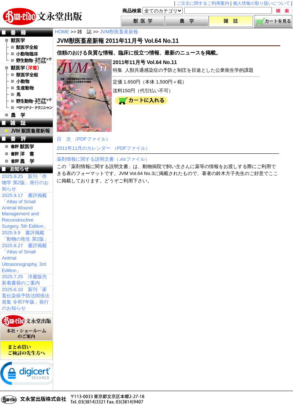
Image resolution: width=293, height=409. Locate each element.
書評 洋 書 (26, 153)
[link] (29, 375)
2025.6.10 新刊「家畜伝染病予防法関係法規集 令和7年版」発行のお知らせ (25, 299)
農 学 (26, 115)
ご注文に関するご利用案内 (203, 3)
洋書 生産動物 (26, 88)
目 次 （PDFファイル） (84, 139)
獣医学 (143, 21)
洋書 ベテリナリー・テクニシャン (26, 107)
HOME (62, 31)
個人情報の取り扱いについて (261, 3)
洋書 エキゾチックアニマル (26, 101)
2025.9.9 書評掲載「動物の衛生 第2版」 (25, 236)
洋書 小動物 (26, 81)
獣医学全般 (26, 47)
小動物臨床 (26, 54)
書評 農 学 (26, 161)
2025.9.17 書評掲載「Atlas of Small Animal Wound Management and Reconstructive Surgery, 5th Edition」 (25, 211)
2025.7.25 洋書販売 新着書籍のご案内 (24, 280)
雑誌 (231, 21)
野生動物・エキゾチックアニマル (26, 60)
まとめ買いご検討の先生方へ (26, 350)
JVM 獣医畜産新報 (26, 130)
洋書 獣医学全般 (26, 74)
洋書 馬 (26, 94)
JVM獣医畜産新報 (119, 31)
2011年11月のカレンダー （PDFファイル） (103, 148)
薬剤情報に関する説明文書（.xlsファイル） (103, 159)
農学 (187, 21)
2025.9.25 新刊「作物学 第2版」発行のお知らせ (25, 183)
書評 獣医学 (26, 146)
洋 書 (26, 67)
